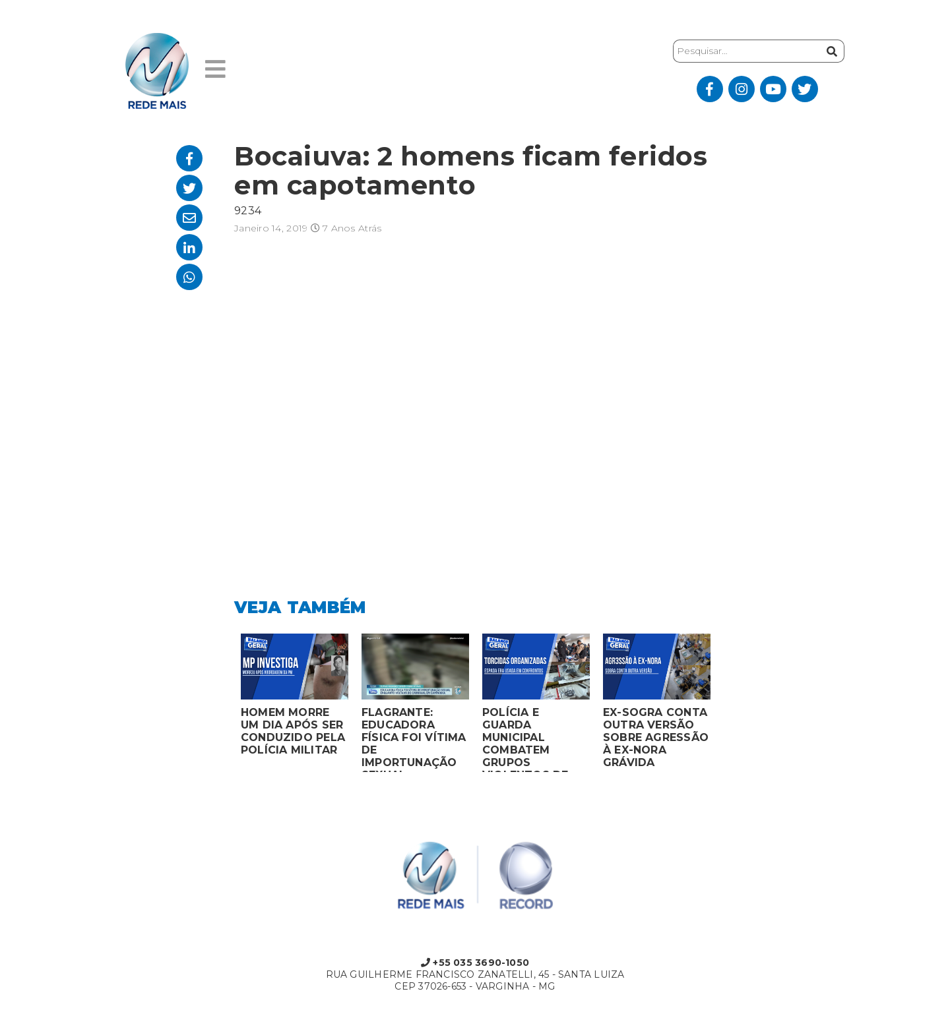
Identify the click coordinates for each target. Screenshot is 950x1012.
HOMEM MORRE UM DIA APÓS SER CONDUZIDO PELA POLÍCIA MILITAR (293, 731)
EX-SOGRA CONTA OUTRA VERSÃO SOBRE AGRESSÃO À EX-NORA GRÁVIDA (656, 737)
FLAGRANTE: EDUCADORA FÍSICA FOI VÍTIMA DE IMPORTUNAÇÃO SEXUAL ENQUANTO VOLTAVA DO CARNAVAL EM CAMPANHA (414, 739)
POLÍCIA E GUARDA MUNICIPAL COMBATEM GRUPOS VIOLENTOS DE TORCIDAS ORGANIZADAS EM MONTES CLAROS (535, 739)
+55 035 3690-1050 (475, 962)
